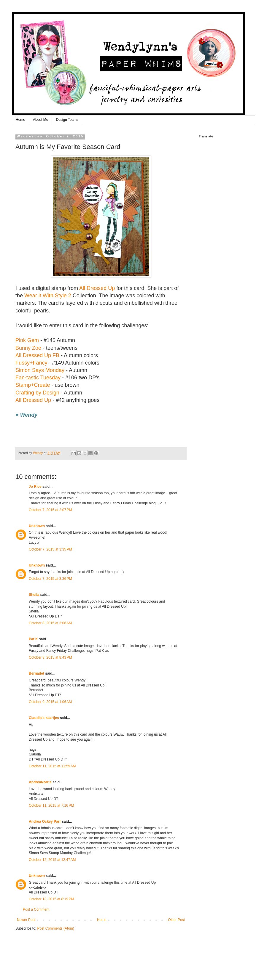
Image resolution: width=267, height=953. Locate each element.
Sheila (34, 595)
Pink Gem (27, 340)
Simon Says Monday (39, 370)
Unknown (37, 526)
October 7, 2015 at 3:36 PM (50, 579)
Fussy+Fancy (31, 363)
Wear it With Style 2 (47, 296)
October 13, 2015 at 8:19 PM (51, 899)
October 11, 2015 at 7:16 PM (51, 805)
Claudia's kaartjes (44, 718)
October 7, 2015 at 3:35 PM (50, 549)
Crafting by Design (37, 393)
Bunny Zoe (28, 348)
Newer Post (26, 920)
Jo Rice (35, 486)
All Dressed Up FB (37, 355)
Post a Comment (36, 909)
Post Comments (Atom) (55, 928)
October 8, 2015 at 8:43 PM (50, 657)
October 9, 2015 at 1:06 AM (50, 702)
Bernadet (36, 673)
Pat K (33, 639)
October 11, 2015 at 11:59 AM (52, 766)
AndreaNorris (40, 782)
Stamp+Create (32, 385)
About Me (40, 120)
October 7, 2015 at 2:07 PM (50, 510)
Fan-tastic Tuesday (38, 378)
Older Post (176, 920)
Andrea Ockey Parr (45, 821)
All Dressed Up (97, 288)
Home (20, 120)
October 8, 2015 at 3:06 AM (50, 623)
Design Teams (67, 120)
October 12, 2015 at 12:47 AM (52, 860)
